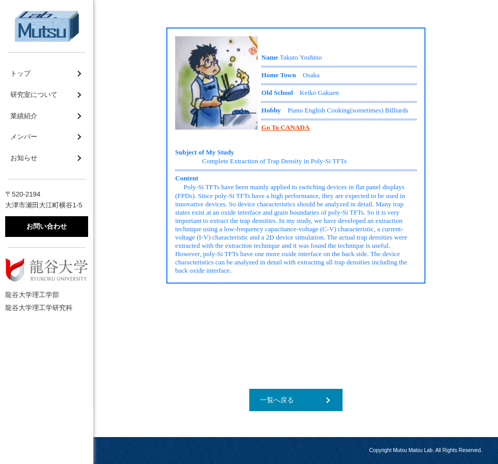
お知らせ (23, 158)
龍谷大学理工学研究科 (39, 308)
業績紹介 (23, 116)
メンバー (23, 136)
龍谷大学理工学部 (32, 295)
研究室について (34, 95)
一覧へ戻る (277, 400)
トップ (20, 73)
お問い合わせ (46, 226)
